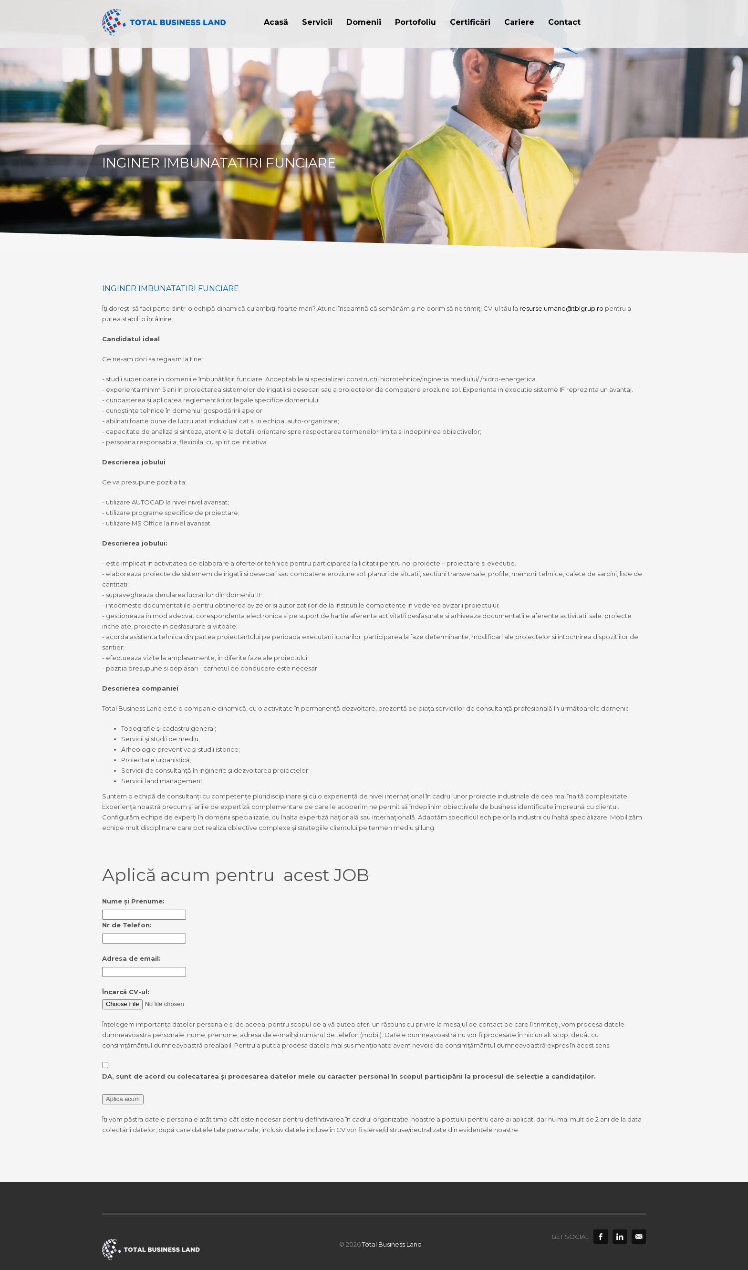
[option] (374, 126)
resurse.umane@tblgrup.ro (561, 308)
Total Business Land (392, 1244)
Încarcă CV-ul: (125, 992)
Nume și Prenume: (133, 901)
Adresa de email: (131, 958)
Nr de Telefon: (127, 925)
